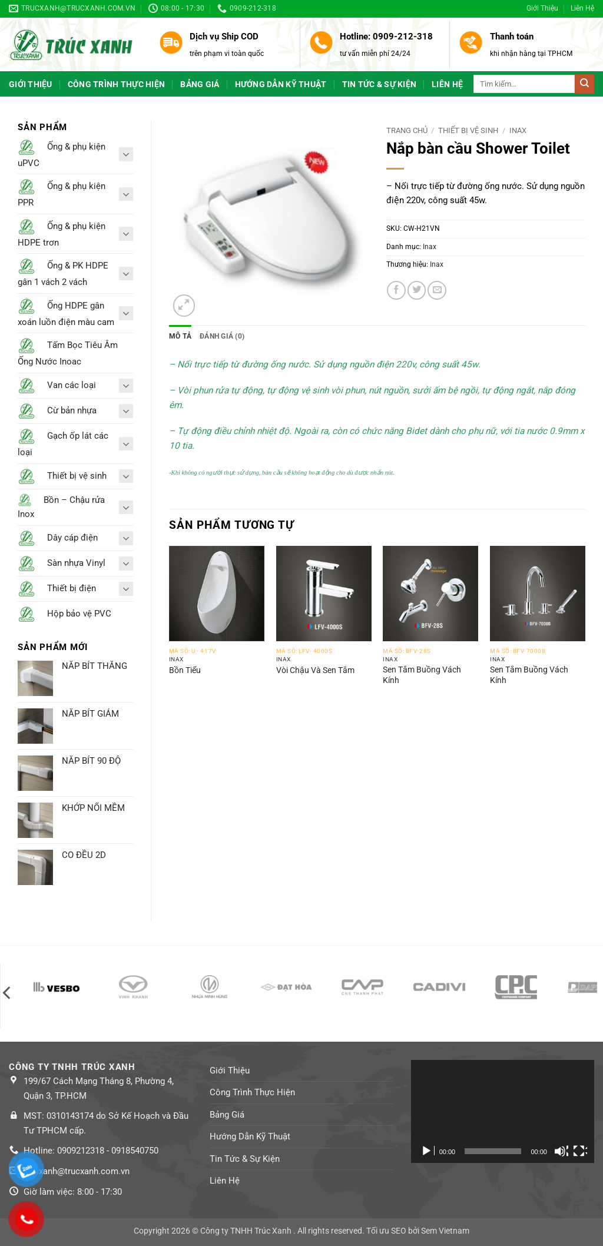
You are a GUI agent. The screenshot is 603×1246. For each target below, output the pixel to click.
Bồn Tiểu (185, 670)
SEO (398, 1230)
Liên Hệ (582, 8)
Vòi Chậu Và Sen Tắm (315, 670)
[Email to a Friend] (437, 290)
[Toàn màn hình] (580, 1151)
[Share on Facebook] (396, 290)
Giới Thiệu (542, 8)
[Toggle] (126, 154)
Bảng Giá (199, 84)
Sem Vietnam (445, 1230)
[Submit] (584, 83)
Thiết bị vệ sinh (468, 130)
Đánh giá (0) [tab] (222, 336)
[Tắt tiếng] (561, 1151)
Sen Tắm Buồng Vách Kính (422, 675)
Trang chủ (407, 130)
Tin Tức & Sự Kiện (379, 84)
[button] (184, 305)
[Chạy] (427, 1151)
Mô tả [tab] (180, 336)
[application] (502, 1111)
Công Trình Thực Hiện (116, 84)
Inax (517, 130)
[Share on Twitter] (416, 290)
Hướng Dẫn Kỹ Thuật (281, 84)
